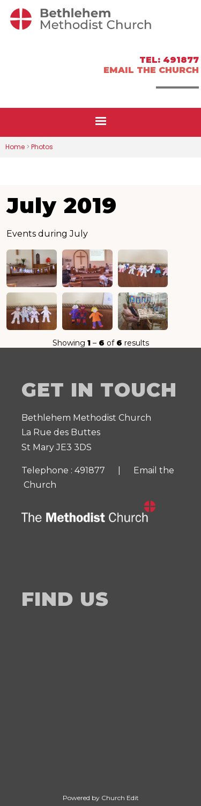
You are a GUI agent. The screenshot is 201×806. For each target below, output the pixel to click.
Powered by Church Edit (101, 798)
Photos (42, 146)
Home (15, 146)
